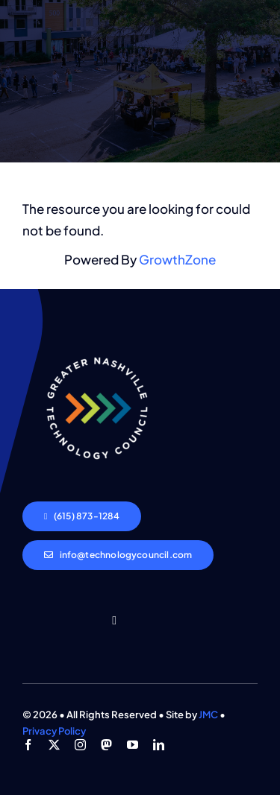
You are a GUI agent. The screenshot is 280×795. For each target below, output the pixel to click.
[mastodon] (106, 744)
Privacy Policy (54, 731)
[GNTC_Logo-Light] (97, 340)
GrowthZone (177, 259)
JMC (208, 714)
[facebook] (28, 744)
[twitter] (54, 744)
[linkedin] (158, 744)
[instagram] (80, 744)
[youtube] (132, 744)
